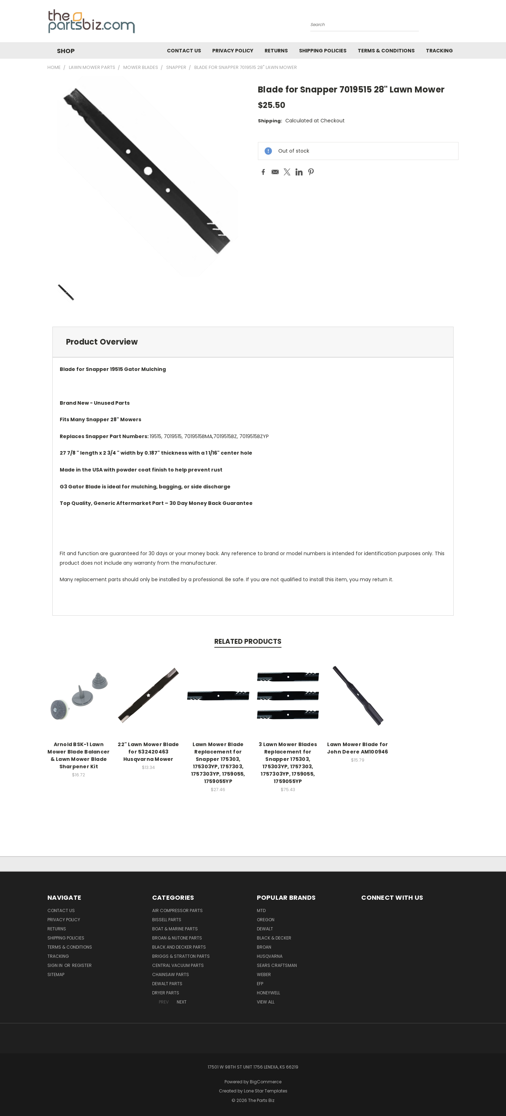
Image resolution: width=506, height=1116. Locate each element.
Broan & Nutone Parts (177, 938)
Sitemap (55, 974)
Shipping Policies (322, 50)
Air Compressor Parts (177, 910)
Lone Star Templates (265, 1091)
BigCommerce (265, 1082)
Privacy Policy (232, 50)
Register (82, 965)
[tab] (253, 342)
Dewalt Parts (167, 984)
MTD (261, 910)
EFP (260, 984)
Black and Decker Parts (179, 947)
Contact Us (184, 50)
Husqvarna (270, 956)
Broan (264, 947)
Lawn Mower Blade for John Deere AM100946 (357, 748)
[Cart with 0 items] (456, 22)
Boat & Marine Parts (175, 929)
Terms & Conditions (386, 50)
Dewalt (265, 929)
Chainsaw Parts (170, 974)
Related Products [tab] (247, 641)
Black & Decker (274, 938)
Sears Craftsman (277, 965)
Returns (276, 50)
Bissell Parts (166, 920)
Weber (264, 974)
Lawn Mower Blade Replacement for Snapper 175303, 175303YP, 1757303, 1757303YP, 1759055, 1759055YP (218, 763)
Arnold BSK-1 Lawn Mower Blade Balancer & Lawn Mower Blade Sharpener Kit (78, 755)
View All (265, 1002)
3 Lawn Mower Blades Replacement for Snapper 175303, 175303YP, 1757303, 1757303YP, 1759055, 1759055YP (288, 763)
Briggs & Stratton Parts (181, 956)
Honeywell (268, 993)
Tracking (439, 50)
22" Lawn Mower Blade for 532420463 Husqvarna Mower (148, 752)
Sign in (55, 965)
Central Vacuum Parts (178, 965)
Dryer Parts (165, 993)
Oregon (265, 920)
